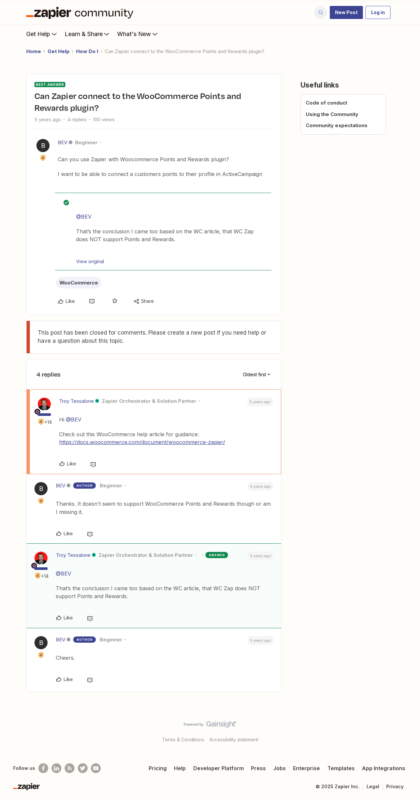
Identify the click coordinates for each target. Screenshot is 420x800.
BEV (62, 142)
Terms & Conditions (183, 739)
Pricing (158, 768)
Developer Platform (218, 768)
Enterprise (306, 768)
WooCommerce (78, 283)
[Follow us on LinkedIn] (56, 768)
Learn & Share (88, 34)
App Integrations (383, 768)
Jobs (279, 768)
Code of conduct (326, 103)
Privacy (395, 786)
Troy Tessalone (76, 401)
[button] (346, 12)
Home (33, 51)
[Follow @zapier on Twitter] (83, 768)
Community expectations (337, 125)
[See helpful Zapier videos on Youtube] (96, 768)
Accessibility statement (233, 739)
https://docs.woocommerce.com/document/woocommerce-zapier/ (142, 442)
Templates (341, 768)
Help (180, 768)
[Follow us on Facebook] (43, 768)
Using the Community (332, 114)
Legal (373, 786)
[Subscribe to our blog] (69, 768)
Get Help (42, 34)
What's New (138, 34)
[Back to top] (406, 729)
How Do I (87, 51)
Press (258, 768)
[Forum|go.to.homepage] (81, 12)
